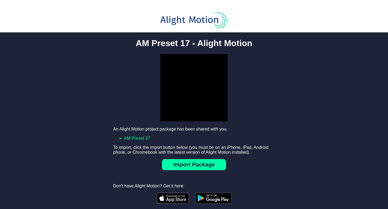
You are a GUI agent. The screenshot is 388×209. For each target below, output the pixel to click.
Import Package (194, 164)
